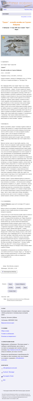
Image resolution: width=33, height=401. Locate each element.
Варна (25, 287)
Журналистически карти (7, 323)
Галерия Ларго (12, 291)
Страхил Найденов (20, 284)
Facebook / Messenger (8, 372)
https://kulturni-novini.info (14, 350)
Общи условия (5, 331)
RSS (4, 380)
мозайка (11, 287)
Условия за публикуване (7, 333)
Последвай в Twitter (8, 376)
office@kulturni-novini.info (10, 368)
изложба (18, 287)
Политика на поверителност (8, 336)
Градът (10, 284)
